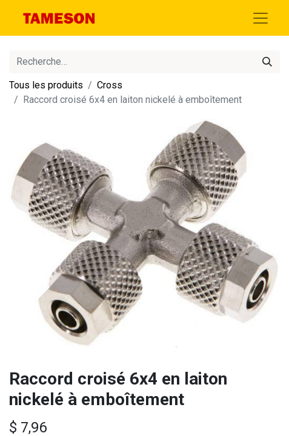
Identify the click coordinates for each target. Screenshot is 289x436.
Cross (109, 85)
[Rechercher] (267, 61)
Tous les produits (46, 85)
